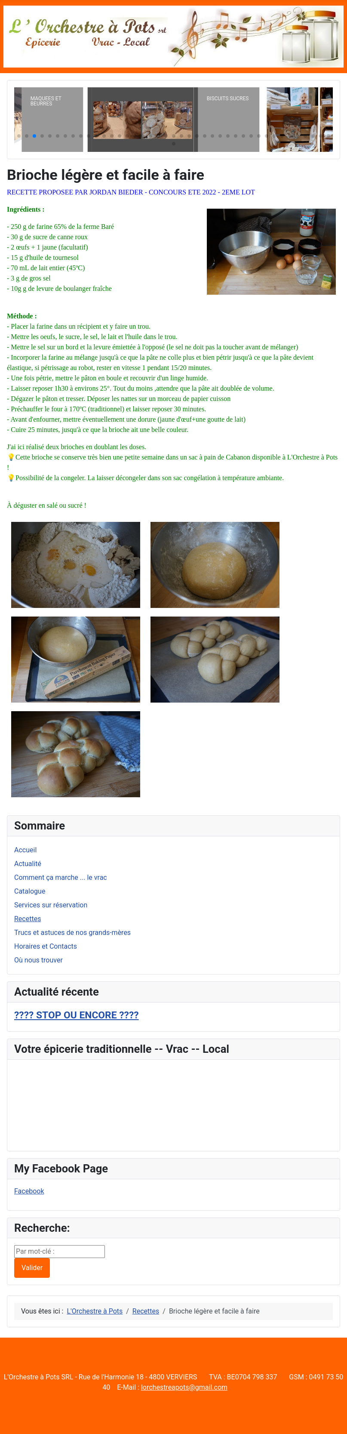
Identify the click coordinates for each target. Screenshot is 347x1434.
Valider (32, 1268)
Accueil (25, 850)
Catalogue (29, 891)
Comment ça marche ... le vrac (60, 877)
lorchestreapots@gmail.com (184, 1387)
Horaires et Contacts (45, 946)
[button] (19, 136)
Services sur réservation (50, 905)
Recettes (27, 919)
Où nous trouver (38, 960)
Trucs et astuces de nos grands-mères (72, 932)
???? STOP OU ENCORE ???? (76, 1015)
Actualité (27, 864)
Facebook (29, 1191)
